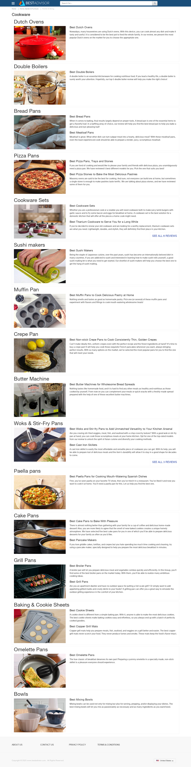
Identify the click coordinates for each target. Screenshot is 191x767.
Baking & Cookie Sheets (41, 605)
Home (14, 9)
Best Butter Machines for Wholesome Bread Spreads (102, 384)
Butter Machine (31, 379)
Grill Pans (25, 560)
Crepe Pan (26, 334)
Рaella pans (27, 471)
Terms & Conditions (108, 745)
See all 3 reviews (164, 462)
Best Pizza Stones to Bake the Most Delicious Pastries (103, 174)
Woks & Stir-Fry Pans (38, 423)
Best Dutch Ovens (81, 27)
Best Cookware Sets (82, 206)
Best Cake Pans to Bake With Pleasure (94, 521)
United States (164, 761)
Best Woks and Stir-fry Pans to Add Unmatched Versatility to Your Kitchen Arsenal (121, 429)
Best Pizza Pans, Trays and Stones (91, 161)
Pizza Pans (26, 156)
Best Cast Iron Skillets (83, 445)
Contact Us (47, 745)
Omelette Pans (31, 649)
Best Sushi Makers (81, 250)
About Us (17, 745)
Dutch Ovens (29, 22)
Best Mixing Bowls (81, 699)
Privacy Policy (77, 745)
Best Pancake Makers (83, 540)
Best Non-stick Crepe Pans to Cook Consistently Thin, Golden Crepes (113, 339)
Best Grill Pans (79, 582)
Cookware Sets (31, 200)
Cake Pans (26, 516)
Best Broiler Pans (80, 566)
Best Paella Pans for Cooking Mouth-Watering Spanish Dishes (108, 476)
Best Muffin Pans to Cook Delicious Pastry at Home (102, 295)
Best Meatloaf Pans (82, 132)
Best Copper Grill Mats (84, 626)
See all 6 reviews (164, 236)
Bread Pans (27, 111)
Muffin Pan (26, 290)
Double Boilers (31, 66)
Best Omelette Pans (82, 655)
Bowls (21, 694)
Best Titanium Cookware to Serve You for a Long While (104, 222)
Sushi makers (29, 245)
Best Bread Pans (80, 116)
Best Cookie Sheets (82, 610)
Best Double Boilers (82, 72)
